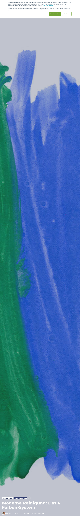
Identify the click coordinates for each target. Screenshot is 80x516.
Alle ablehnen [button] (67, 14)
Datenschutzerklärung (48, 5)
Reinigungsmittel (8, 498)
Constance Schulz (13, 513)
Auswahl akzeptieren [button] (55, 14)
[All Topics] (29, 497)
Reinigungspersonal (21, 498)
